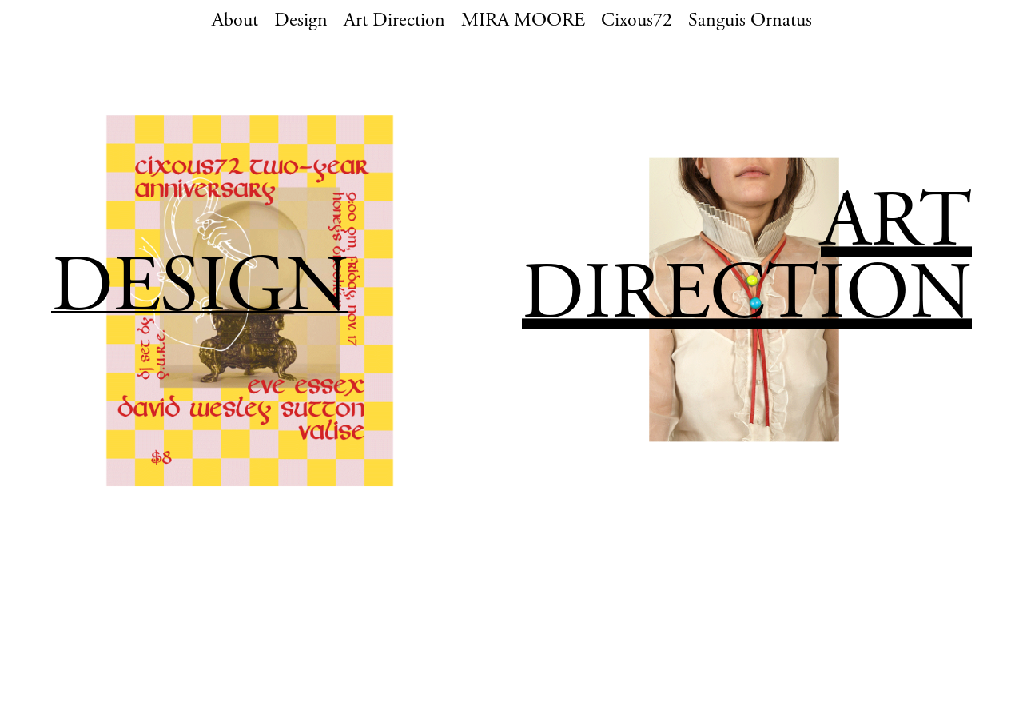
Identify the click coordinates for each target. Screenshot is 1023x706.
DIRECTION (747, 299)
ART (896, 227)
